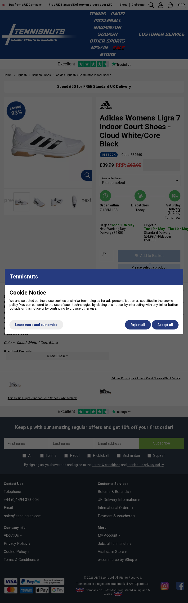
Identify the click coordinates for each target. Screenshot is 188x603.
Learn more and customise (36, 325)
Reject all (138, 325)
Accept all (165, 325)
